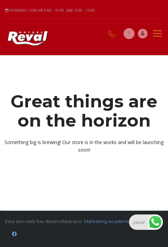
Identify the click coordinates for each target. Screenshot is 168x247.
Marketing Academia (107, 221)
